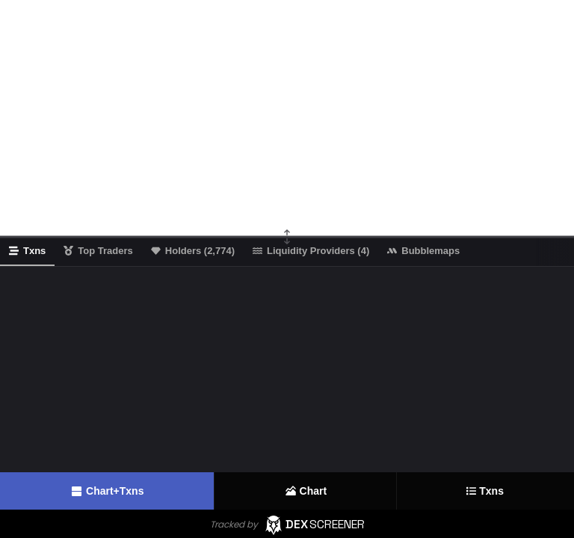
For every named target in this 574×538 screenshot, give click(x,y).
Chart (305, 491)
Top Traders (98, 250)
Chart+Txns (107, 491)
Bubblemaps (423, 250)
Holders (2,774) (193, 250)
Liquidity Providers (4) (311, 250)
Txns (485, 491)
